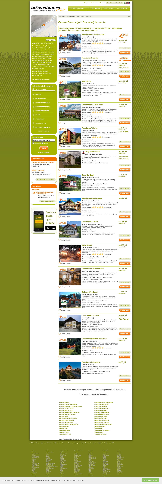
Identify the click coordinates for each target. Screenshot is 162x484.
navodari (90, 475)
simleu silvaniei (120, 457)
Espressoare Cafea (110, 443)
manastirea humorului (51, 463)
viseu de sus (120, 459)
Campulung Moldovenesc (46, 46)
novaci (75, 462)
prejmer (104, 459)
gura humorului (35, 463)
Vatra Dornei (47, 66)
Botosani (40, 43)
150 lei (123, 245)
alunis (118, 469)
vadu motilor (77, 466)
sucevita (62, 475)
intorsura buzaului (78, 473)
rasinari (76, 453)
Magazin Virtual (101, 443)
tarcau (75, 472)
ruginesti (105, 474)
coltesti (90, 460)
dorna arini (48, 460)
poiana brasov (63, 453)
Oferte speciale (108, 8)
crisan (33, 469)
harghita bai (105, 463)
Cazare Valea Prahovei (101, 420)
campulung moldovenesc (52, 466)
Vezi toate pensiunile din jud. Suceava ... (79, 390)
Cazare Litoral (63, 416)
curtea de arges (49, 452)
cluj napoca (48, 467)
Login (120, 3)
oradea (76, 460)
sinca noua (91, 461)
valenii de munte (106, 471)
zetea (90, 466)
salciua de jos (77, 461)
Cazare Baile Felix (65, 434)
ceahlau (104, 465)
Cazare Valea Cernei (100, 416)
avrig (47, 455)
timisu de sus (106, 455)
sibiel (47, 450)
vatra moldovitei (78, 465)
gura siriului (77, 470)
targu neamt (77, 469)
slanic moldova (49, 465)
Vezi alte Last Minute (47, 201)
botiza (47, 461)
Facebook (102, 3)
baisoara (90, 453)
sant (61, 472)
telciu (118, 460)
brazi (61, 463)
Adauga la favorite (64, 52)
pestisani (91, 464)
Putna (45, 60)
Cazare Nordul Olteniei (66, 420)
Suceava (48, 43)
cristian (118, 465)
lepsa (61, 456)
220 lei (123, 41)
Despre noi (87, 3)
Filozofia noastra (95, 3)
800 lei (123, 316)
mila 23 (62, 459)
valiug (104, 462)
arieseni (34, 455)
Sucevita (35, 64)
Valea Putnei (42, 64)
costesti (104, 457)
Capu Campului (37, 48)
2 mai (75, 451)
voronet (47, 457)
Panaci (44, 58)
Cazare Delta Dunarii (65, 410)
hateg (61, 451)
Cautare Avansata (43, 131)
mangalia (119, 458)
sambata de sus (35, 457)
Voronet (41, 68)
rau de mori (63, 461)
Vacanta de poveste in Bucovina (43, 162)
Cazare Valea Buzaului (101, 414)
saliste (61, 457)
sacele (118, 453)
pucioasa (119, 454)
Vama (41, 66)
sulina (61, 466)
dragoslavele (120, 464)
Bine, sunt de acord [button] (150, 480)
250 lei (123, 199)
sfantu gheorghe (106, 473)
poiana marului (49, 464)
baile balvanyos (92, 457)
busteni (47, 469)
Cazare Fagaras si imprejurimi (68, 424)
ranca (33, 470)
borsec (75, 454)
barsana (104, 451)
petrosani (34, 473)
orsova (47, 472)
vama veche (91, 468)
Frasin (42, 52)
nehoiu (118, 451)
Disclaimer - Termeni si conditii (49, 443)
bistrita (61, 470)
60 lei (122, 362)
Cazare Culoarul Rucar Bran (68, 404)
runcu (61, 469)
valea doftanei (63, 464)
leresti (61, 471)
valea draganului (50, 468)
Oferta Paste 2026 (38, 170)
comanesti (76, 456)
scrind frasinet (120, 466)
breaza (33, 475)
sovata (33, 451)
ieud (61, 474)
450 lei (123, 64)
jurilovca (90, 473)
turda (90, 469)
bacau (104, 452)
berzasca (105, 472)
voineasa (76, 463)
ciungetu (90, 455)
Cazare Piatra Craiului (66, 422)
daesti (90, 471)
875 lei (123, 175)
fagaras (90, 472)
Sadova (50, 60)
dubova (62, 454)
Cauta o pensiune (77, 8)
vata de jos (119, 463)
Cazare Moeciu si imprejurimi (103, 402)
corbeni (47, 462)
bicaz (75, 459)
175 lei (123, 339)
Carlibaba (45, 48)
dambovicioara (63, 468)
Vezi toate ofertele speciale (45, 179)
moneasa (76, 471)
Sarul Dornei (36, 62)
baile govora (105, 461)
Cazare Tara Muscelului (101, 408)
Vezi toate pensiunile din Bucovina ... (110, 390)
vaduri (104, 454)
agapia (47, 456)
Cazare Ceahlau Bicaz (66, 408)
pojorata (90, 451)
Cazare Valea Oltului (100, 418)
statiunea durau (92, 458)
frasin (47, 475)
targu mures (63, 455)
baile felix (34, 452)
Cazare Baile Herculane (101, 430)
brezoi (118, 450)
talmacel (119, 455)
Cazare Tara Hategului (101, 404)
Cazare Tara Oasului (100, 410)
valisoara (119, 456)
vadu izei (34, 468)
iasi (47, 453)
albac (33, 471)
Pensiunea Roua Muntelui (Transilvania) (45, 193)
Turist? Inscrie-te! (112, 3)
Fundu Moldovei (49, 52)
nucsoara (91, 450)
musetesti (119, 468)
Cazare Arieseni (64, 432)
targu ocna (76, 464)
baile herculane (35, 456)
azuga (90, 470)
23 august (91, 467)
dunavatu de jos (92, 462)
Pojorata (40, 60)
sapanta (62, 452)
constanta (119, 452)
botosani (62, 473)
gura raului (34, 474)
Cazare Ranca (98, 432)
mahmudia (48, 471)
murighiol (62, 462)
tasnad (47, 474)
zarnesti (34, 459)
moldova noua (77, 455)
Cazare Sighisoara (100, 434)
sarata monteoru (64, 450)
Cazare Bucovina (99, 426)
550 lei (123, 105)
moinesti (76, 467)
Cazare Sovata (63, 426)
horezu (61, 467)
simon (90, 452)
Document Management (90, 443)
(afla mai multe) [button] (78, 480)
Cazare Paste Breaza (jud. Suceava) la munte (70, 439)
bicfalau (104, 456)
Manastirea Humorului (38, 56)
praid (33, 460)
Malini (51, 54)
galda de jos (119, 473)
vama (33, 462)
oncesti (118, 461)
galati (90, 454)
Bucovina (35, 73)
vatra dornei (105, 453)
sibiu (33, 466)
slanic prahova (35, 467)
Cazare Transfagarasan (101, 412)
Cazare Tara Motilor (100, 406)
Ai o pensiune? (122, 8)
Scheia (43, 62)
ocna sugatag (92, 463)
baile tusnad (49, 459)
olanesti (118, 462)
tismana (90, 474)
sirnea (104, 475)
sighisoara (34, 464)
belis (33, 458)
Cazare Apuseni (64, 402)
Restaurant (36, 143)
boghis (104, 466)
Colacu (51, 48)
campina (119, 470)
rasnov (33, 454)
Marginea (49, 56)
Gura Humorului (44, 54)
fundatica (119, 467)
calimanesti (105, 450)
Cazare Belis (98, 428)
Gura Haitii (35, 54)
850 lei (123, 292)
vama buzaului (92, 465)
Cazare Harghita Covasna (67, 414)
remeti (47, 470)
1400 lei (123, 82)
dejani (75, 457)
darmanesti (105, 468)
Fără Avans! (124, 68)
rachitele (76, 474)
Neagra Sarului (36, 58)
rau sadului (119, 472)
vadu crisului (105, 464)
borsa (47, 473)
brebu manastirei (106, 469)
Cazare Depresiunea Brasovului (69, 412)
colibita (61, 465)
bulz (104, 467)
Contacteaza (124, 52)
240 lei (123, 128)
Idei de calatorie (94, 8)
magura (76, 452)
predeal (33, 461)
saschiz (76, 468)
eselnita (48, 451)
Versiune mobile (60, 443)
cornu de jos (119, 471)
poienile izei (63, 460)
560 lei (123, 152)
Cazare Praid (63, 428)
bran (33, 450)
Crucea (34, 50)
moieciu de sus (35, 465)
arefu (75, 475)
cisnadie (105, 470)
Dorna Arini (40, 50)
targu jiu (104, 458)
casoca (76, 458)
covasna (48, 458)
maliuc (104, 460)
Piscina (44, 143)
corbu (90, 456)
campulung (34, 472)
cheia (47, 454)
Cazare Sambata (64, 430)
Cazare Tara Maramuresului (103, 424)
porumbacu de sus (78, 450)
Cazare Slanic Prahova (101, 422)
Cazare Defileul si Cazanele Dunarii (70, 406)
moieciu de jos (35, 453)
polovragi (62, 458)
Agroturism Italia (80, 443)
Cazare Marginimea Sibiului (68, 418)
